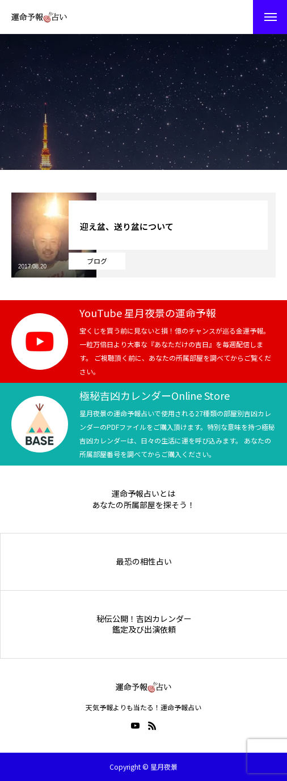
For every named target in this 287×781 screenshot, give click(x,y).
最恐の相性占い (144, 561)
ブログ (97, 261)
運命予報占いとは (143, 493)
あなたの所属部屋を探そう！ (143, 505)
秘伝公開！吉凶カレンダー (144, 618)
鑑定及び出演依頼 (144, 629)
